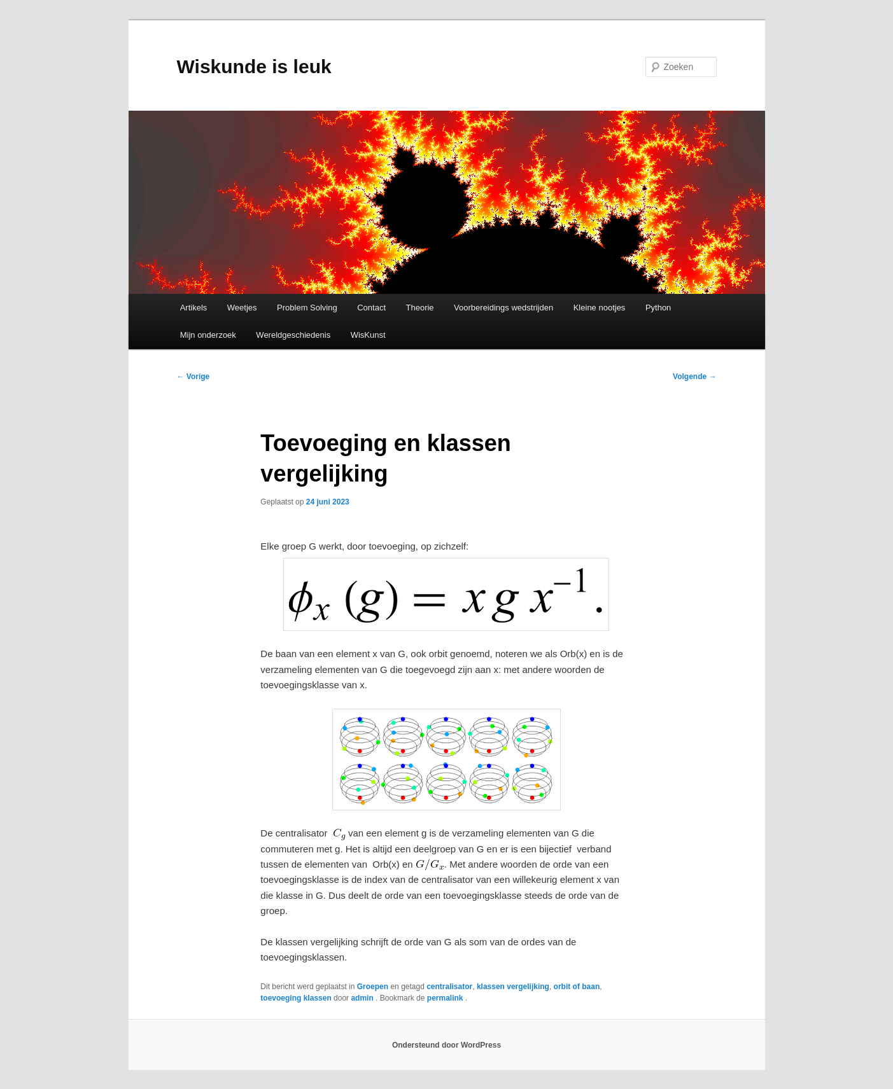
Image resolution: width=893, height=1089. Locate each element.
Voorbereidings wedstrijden (503, 307)
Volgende (694, 376)
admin (363, 998)
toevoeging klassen (295, 998)
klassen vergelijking (513, 986)
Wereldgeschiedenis (293, 335)
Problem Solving (307, 307)
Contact (371, 307)
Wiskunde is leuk (254, 66)
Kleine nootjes (599, 307)
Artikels (193, 307)
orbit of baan (577, 986)
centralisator (449, 986)
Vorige (193, 376)
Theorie (420, 307)
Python (658, 307)
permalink (446, 998)
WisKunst (368, 335)
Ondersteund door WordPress (446, 1045)
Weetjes (242, 307)
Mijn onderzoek (208, 335)
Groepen (372, 986)
